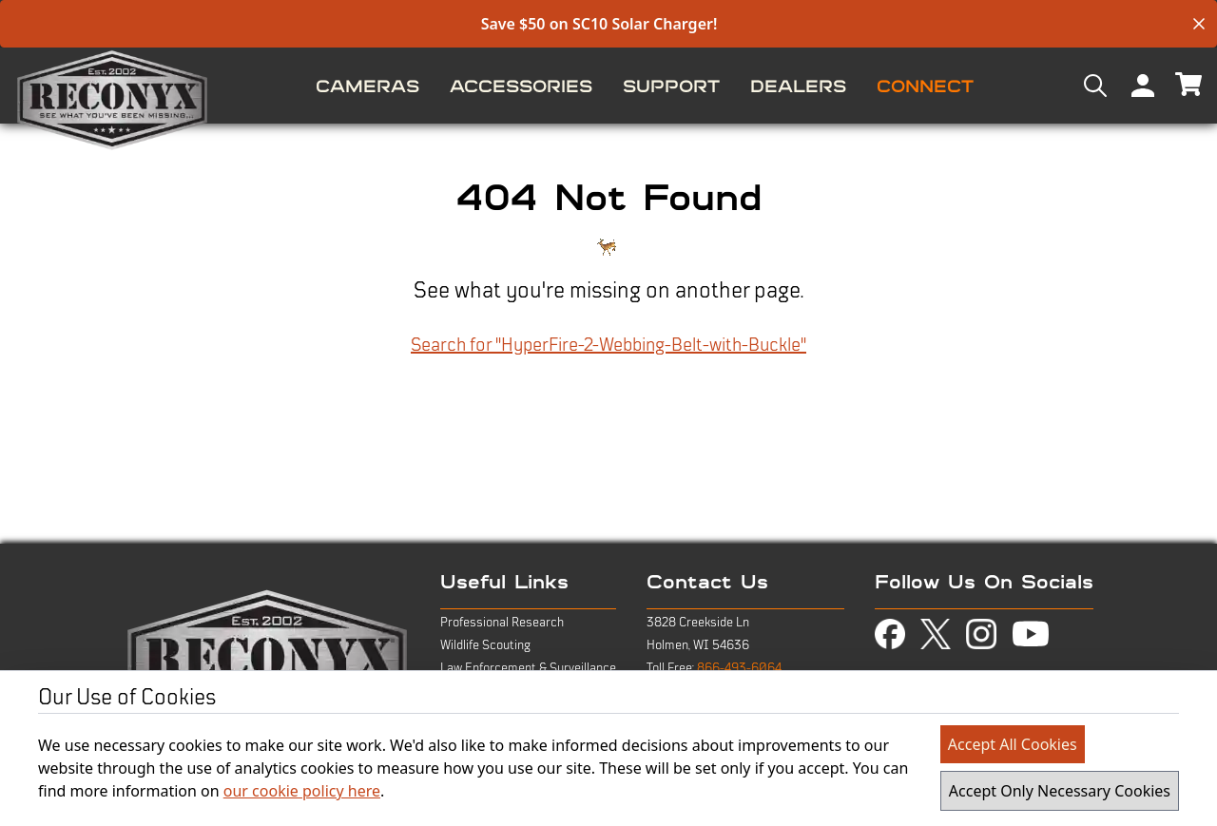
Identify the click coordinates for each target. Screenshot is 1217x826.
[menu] (608, 86)
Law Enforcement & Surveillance (528, 668)
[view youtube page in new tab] (1031, 634)
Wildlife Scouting (485, 645)
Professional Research (502, 622)
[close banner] (1198, 23)
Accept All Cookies (1012, 744)
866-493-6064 (739, 668)
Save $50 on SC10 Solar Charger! (599, 23)
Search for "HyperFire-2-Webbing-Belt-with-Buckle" (608, 345)
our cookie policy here (301, 790)
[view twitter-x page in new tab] (935, 634)
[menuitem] (367, 86)
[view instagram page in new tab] (981, 634)
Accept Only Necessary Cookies (1059, 790)
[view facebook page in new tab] (890, 634)
